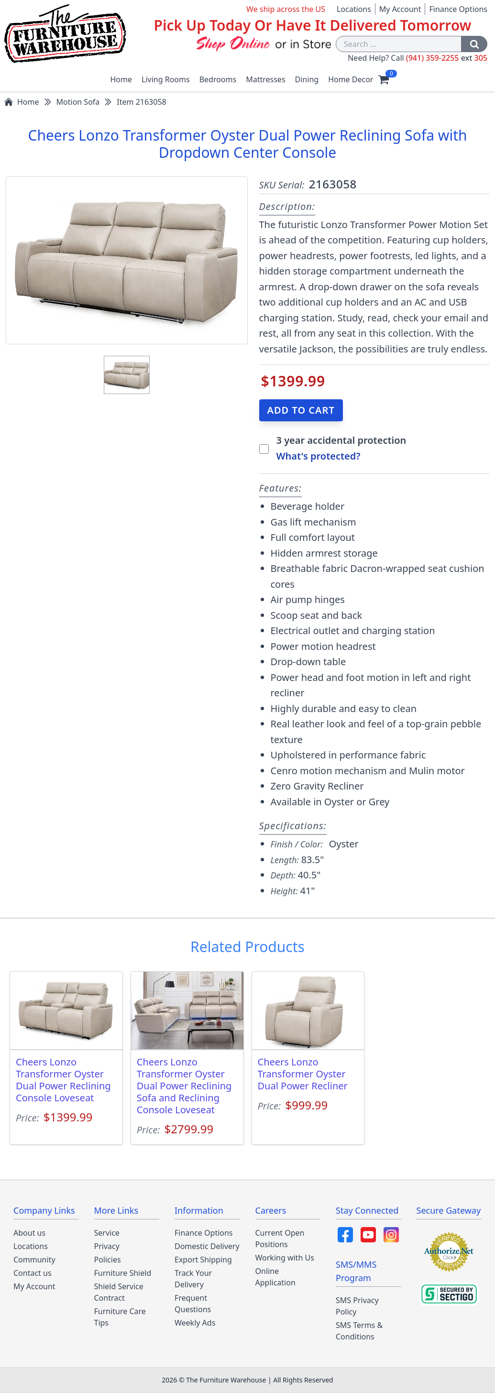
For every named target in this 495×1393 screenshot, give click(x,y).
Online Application (275, 1277)
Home (121, 79)
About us (29, 1233)
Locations (354, 9)
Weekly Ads (195, 1322)
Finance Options (458, 9)
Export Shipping (203, 1259)
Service (107, 1233)
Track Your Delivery (193, 1279)
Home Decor (350, 79)
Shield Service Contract (118, 1292)
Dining (307, 79)
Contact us (32, 1273)
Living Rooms (166, 79)
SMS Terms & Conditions (359, 1331)
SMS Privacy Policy (357, 1306)
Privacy (107, 1246)
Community (34, 1259)
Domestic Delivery (207, 1246)
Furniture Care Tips (120, 1317)
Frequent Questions (193, 1304)
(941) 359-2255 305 (446, 58)
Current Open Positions (280, 1239)
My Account (400, 9)
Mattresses (265, 79)
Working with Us (284, 1257)
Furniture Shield (123, 1273)
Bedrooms (218, 79)
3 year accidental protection (341, 440)
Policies (107, 1259)
